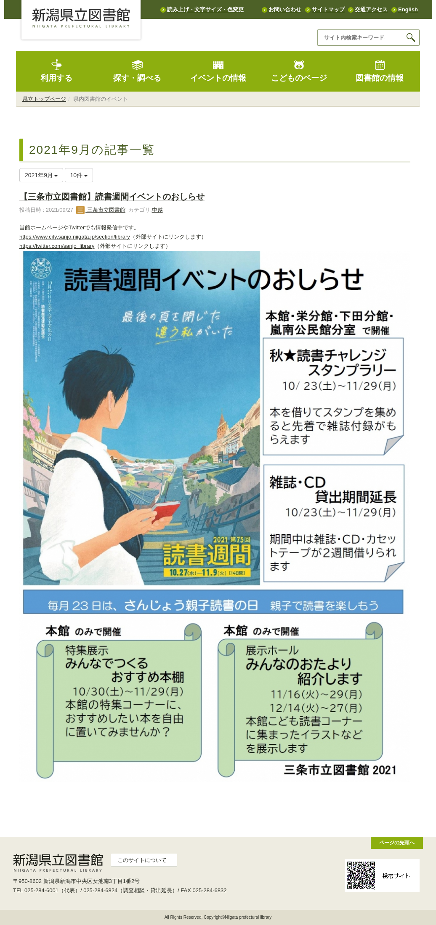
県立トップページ (44, 99)
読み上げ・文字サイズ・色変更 (205, 9)
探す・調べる (137, 70)
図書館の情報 (380, 70)
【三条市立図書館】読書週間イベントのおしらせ (112, 196)
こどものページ (299, 70)
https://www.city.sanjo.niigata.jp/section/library (74, 237)
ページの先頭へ (397, 842)
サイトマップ (328, 9)
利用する (56, 70)
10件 (79, 175)
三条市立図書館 (100, 210)
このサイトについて (142, 860)
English (408, 9)
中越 (157, 210)
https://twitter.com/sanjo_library (56, 246)
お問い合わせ (285, 9)
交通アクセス (371, 9)
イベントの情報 (218, 70)
